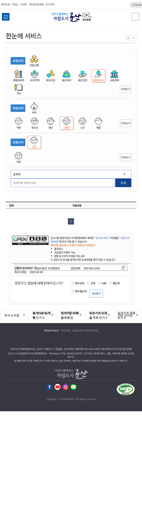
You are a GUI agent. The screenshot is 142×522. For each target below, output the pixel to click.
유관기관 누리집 (98, 315)
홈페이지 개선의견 (26, 268)
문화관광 (5, 4)
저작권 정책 (65, 330)
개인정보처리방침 (51, 330)
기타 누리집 (125, 315)
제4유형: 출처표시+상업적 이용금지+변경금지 (72, 245)
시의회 (23, 4)
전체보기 (125, 89)
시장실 (15, 4)
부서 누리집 (11, 315)
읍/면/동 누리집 (41, 315)
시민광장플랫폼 (36, 4)
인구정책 (50, 4)
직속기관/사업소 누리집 (70, 315)
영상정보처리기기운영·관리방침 (85, 330)
